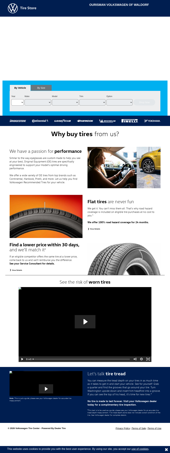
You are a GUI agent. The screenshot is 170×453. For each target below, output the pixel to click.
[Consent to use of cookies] (166, 449)
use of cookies (139, 449)
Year (13, 96)
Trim (81, 96)
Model (54, 96)
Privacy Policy (123, 428)
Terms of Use (154, 428)
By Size (41, 88)
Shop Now (144, 102)
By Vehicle (20, 89)
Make (27, 96)
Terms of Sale (139, 428)
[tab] (20, 88)
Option (109, 96)
